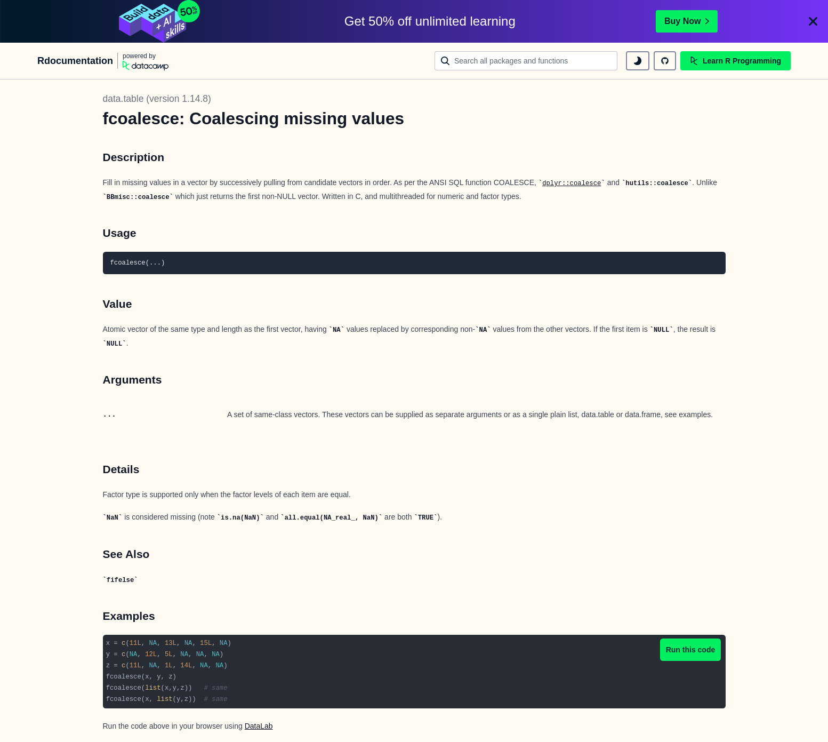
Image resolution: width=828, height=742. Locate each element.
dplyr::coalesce (571, 183)
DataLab (259, 726)
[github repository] (665, 60)
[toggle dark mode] (637, 60)
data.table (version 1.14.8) (157, 98)
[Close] (813, 21)
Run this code (691, 649)
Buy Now (686, 21)
